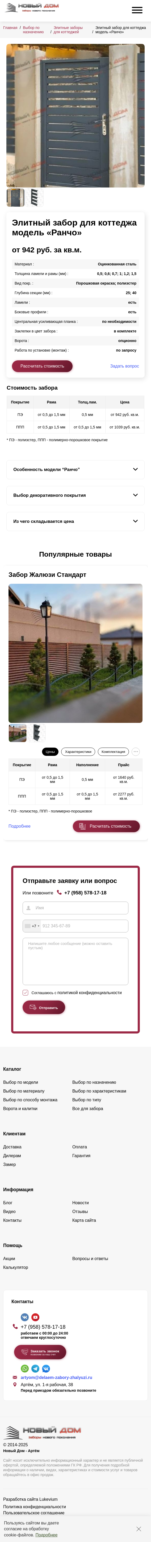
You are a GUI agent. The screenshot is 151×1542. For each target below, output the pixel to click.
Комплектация (113, 752)
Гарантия (81, 1163)
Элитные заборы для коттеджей (68, 30)
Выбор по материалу (23, 1099)
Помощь (12, 1253)
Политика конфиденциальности (34, 1514)
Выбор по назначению (33, 30)
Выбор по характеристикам (99, 1099)
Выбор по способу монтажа (30, 1108)
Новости (80, 1210)
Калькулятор (15, 1275)
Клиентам (14, 1141)
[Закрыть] (139, 1529)
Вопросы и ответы (90, 1266)
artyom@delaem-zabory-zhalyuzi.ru (56, 1385)
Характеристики (78, 752)
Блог (7, 1210)
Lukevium (48, 1507)
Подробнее (46, 1535)
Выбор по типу (86, 1108)
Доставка (12, 1155)
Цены (50, 752)
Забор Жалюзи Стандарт (47, 574)
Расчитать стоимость (110, 826)
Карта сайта (84, 1228)
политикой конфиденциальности (89, 1000)
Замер (9, 1172)
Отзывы (80, 1219)
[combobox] (32, 926)
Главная (10, 28)
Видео (9, 1219)
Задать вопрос (124, 366)
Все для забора (87, 1116)
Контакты (12, 1228)
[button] (9, 554)
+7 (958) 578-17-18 (85, 892)
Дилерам (12, 1163)
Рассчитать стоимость (42, 366)
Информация (18, 1197)
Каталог (12, 1077)
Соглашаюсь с (77, 1001)
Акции (9, 1266)
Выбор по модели (20, 1090)
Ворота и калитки (20, 1116)
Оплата (79, 1155)
